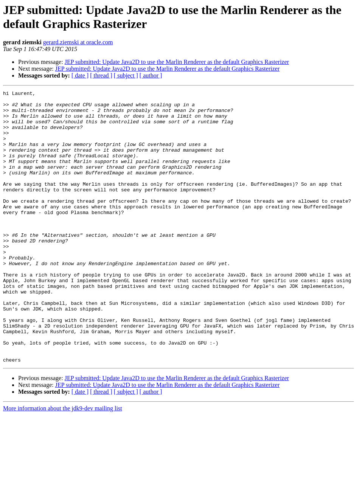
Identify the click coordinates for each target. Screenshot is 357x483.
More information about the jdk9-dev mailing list (62, 463)
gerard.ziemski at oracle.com (78, 42)
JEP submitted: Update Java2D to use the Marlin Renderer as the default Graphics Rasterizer (177, 62)
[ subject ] (126, 75)
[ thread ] (101, 75)
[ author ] (151, 75)
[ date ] (79, 75)
